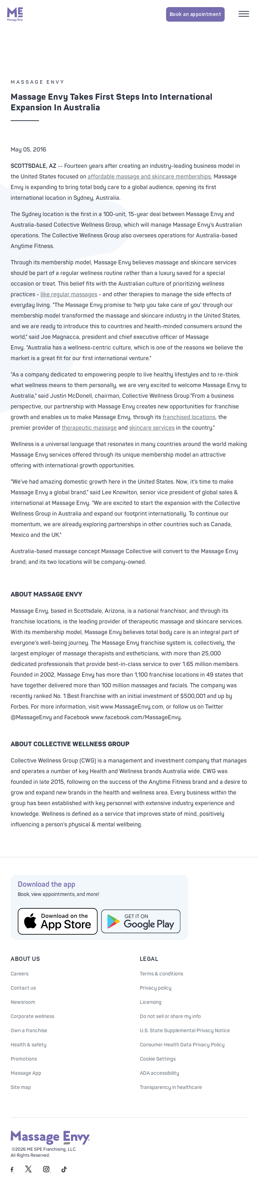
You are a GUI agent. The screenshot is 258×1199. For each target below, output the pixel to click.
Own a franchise (29, 1031)
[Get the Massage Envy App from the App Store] (58, 921)
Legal (149, 959)
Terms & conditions (161, 974)
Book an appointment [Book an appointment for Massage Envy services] (195, 14)
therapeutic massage (89, 427)
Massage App (26, 1073)
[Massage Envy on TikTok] (64, 1171)
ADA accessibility (159, 1073)
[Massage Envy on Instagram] (47, 1171)
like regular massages (68, 294)
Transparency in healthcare (171, 1087)
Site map (21, 1087)
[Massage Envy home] (15, 14)
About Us (25, 959)
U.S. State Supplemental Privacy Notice (185, 1031)
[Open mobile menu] (244, 14)
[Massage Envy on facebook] (13, 1171)
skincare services (152, 427)
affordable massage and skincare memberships (149, 176)
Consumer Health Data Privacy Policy (182, 1045)
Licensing (150, 1002)
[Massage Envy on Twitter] (28, 1171)
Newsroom (23, 1002)
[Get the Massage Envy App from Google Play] (141, 921)
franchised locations (189, 417)
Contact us (23, 988)
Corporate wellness (32, 1016)
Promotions (24, 1059)
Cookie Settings (158, 1059)
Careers (19, 974)
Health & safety (28, 1045)
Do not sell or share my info (170, 1016)
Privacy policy (155, 988)
